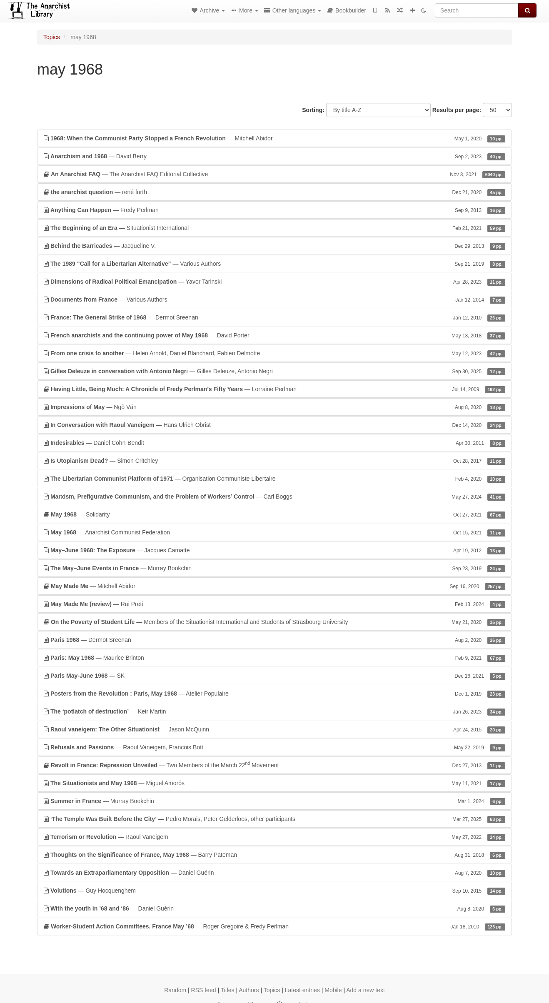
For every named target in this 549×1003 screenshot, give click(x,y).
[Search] (477, 10)
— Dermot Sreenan (274, 317)
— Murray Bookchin (274, 568)
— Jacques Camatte (274, 550)
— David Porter (274, 335)
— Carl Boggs (274, 496)
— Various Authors (274, 263)
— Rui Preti (274, 604)
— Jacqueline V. (274, 246)
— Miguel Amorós (274, 783)
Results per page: (456, 110)
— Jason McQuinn (274, 729)
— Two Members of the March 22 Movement (274, 765)
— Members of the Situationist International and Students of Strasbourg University (274, 622)
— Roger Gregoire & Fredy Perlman (274, 926)
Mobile (333, 990)
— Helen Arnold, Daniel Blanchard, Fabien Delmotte (274, 353)
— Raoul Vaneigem (274, 837)
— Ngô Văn (274, 407)
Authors (249, 990)
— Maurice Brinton (274, 658)
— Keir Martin (274, 711)
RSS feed (203, 990)
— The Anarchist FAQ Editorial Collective (274, 174)
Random (175, 990)
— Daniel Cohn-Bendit (274, 443)
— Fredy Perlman (274, 210)
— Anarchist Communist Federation (274, 532)
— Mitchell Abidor (274, 138)
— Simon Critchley (274, 461)
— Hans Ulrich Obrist (274, 425)
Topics (51, 37)
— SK (274, 675)
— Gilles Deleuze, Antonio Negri (274, 371)
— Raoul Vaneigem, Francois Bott (274, 747)
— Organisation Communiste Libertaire (274, 478)
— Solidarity (274, 514)
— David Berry (274, 156)
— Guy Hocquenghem (274, 890)
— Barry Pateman (274, 855)
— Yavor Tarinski (274, 281)
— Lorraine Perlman (274, 389)
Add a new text (365, 990)
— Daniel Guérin (274, 872)
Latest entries (302, 990)
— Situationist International (274, 228)
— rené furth (274, 192)
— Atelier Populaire (274, 693)
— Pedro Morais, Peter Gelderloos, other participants (274, 819)
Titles (228, 990)
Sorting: (313, 110)
